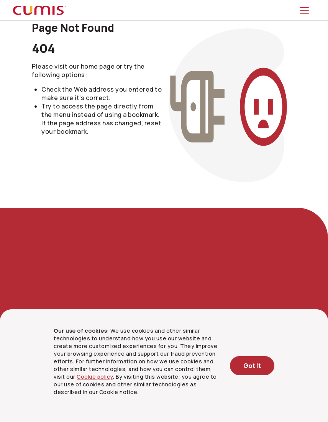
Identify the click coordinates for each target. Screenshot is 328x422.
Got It (252, 365)
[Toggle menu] (306, 10)
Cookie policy (95, 376)
